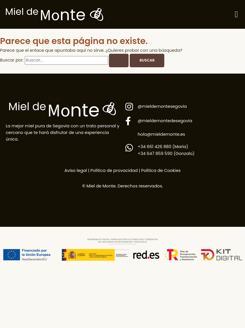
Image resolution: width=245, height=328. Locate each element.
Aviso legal (75, 170)
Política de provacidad (113, 170)
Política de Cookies (161, 170)
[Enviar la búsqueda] (119, 60)
